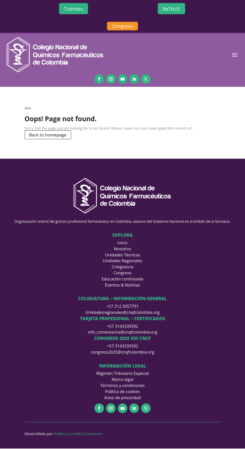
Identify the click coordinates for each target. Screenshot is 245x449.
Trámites (73, 9)
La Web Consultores (85, 434)
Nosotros (122, 249)
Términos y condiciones (122, 386)
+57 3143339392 (122, 326)
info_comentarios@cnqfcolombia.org (122, 332)
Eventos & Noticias (122, 285)
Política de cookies (122, 392)
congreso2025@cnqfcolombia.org (122, 352)
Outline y (61, 434)
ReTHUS (172, 9)
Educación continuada (122, 279)
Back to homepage (47, 135)
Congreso (122, 26)
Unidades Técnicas (122, 255)
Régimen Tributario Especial (122, 374)
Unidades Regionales (122, 261)
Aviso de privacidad (122, 398)
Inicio (122, 243)
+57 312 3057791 (122, 307)
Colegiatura (122, 267)
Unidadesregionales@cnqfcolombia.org (122, 313)
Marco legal (122, 380)
